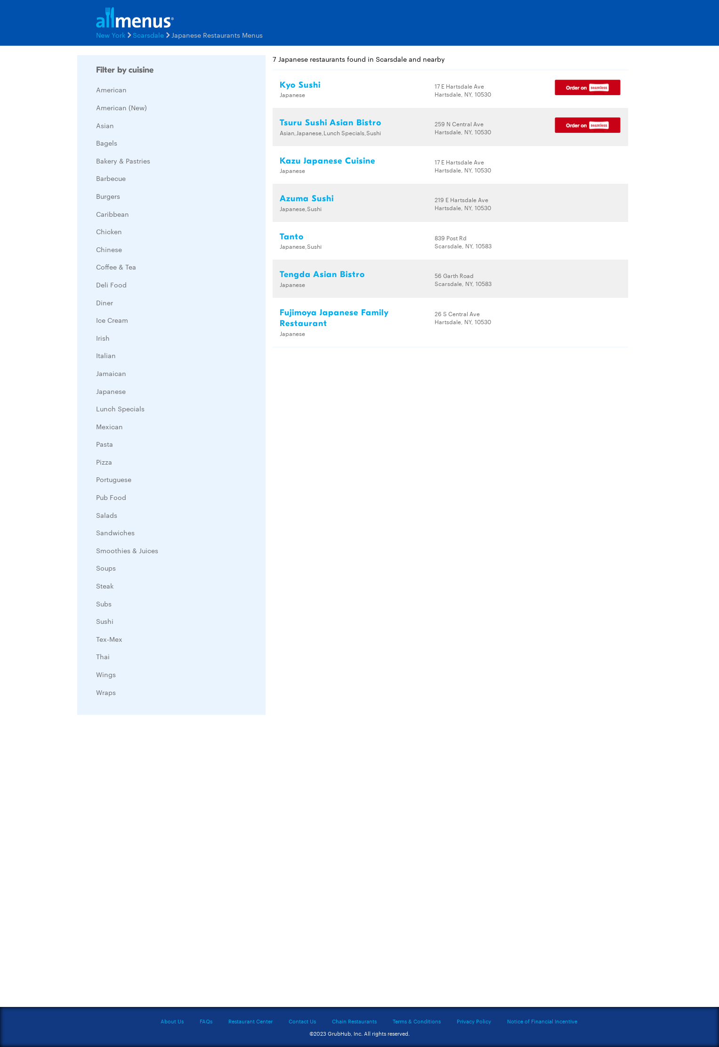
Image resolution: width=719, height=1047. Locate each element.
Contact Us (302, 1021)
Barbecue (111, 178)
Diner (104, 302)
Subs (104, 603)
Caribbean (112, 214)
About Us (172, 1021)
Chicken (109, 231)
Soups (106, 568)
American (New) (121, 107)
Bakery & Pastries (123, 160)
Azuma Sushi (307, 199)
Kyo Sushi (300, 85)
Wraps (106, 692)
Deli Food (111, 284)
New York (110, 35)
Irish (103, 338)
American (111, 89)
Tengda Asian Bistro (322, 274)
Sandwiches (115, 532)
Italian (106, 355)
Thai (103, 656)
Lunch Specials (120, 408)
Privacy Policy (474, 1021)
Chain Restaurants (354, 1021)
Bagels (106, 142)
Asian (105, 125)
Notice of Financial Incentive (542, 1021)
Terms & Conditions (417, 1021)
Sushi (104, 621)
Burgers (108, 196)
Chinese (109, 249)
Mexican (109, 426)
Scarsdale (148, 35)
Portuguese (113, 479)
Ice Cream (112, 320)
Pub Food (111, 497)
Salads (106, 515)
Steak (104, 585)
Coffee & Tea (116, 266)
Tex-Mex (109, 639)
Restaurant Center (250, 1021)
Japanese (111, 391)
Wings (106, 674)
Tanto (292, 237)
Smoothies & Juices (127, 550)
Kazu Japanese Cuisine (327, 161)
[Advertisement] (147, 863)
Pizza (104, 461)
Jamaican (111, 373)
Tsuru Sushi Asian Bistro (330, 123)
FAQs (206, 1021)
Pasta (104, 444)
